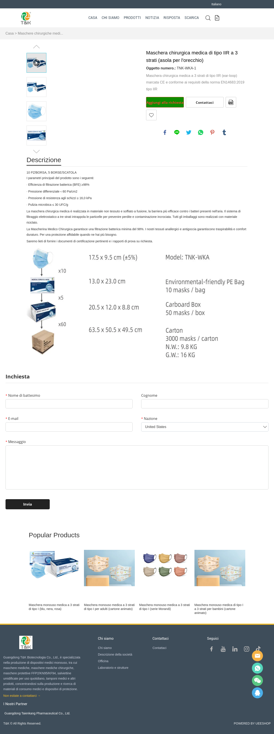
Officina (103, 661)
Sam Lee (257, 668)
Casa (92, 18)
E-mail (12, 418)
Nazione (149, 418)
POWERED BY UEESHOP (252, 723)
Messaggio (16, 441)
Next (36, 151)
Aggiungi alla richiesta (165, 102)
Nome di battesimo (23, 395)
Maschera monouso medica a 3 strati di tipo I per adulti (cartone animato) (109, 607)
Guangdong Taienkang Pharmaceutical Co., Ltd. (37, 713)
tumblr (224, 132)
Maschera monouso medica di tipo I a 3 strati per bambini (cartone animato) (218, 609)
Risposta (172, 18)
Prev (36, 46)
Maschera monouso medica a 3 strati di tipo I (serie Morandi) (164, 607)
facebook (165, 132)
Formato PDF (231, 102)
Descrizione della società (115, 654)
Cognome (149, 395)
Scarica (192, 18)
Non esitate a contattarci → (22, 695)
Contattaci (205, 102)
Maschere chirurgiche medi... (40, 33)
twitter (188, 132)
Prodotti (132, 18)
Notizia (152, 18)
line (176, 132)
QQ (257, 692)
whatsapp (200, 132)
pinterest (212, 132)
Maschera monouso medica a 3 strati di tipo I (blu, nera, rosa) (54, 607)
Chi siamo (110, 18)
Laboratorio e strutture (113, 667)
